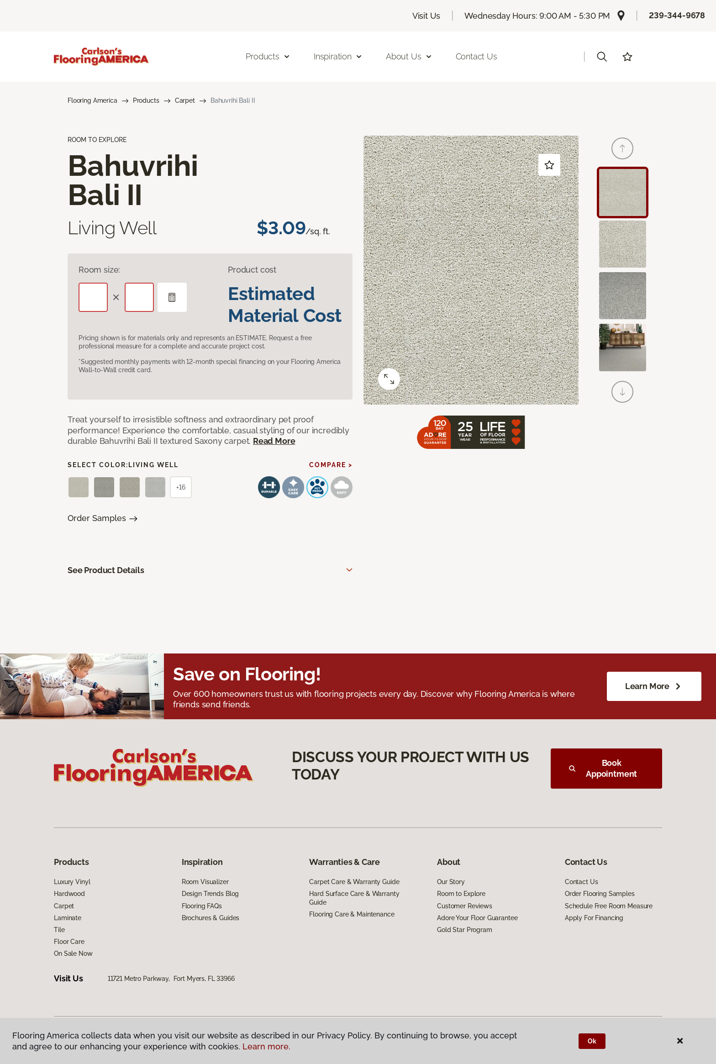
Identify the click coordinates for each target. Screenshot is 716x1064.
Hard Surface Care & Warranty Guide (354, 898)
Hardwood (69, 893)
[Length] (93, 297)
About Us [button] (409, 56)
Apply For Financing (594, 918)
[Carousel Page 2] (622, 244)
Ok (592, 1041)
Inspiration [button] (338, 56)
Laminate (67, 918)
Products (146, 100)
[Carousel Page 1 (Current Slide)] (622, 192)
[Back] (622, 148)
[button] (602, 56)
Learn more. (266, 1046)
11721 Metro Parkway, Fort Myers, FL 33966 (171, 978)
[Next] (622, 392)
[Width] (139, 297)
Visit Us (426, 16)
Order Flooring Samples (600, 893)
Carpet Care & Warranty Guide (354, 881)
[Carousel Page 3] (622, 295)
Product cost (252, 269)
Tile (59, 929)
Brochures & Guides (210, 918)
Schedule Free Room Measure (609, 906)
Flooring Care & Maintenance (351, 914)
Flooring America (92, 100)
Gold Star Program (464, 929)
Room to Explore (461, 893)
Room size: (99, 269)
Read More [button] (274, 441)
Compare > (331, 465)
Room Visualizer (205, 881)
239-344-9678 (677, 15)
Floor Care (69, 941)
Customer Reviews (464, 906)
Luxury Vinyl (72, 881)
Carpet (185, 100)
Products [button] (268, 56)
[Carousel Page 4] (622, 347)
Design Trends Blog (210, 893)
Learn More (654, 686)
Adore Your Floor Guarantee (477, 918)
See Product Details (106, 570)
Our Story (451, 881)
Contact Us (476, 56)
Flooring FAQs (202, 906)
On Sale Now (73, 953)
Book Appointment (603, 768)
